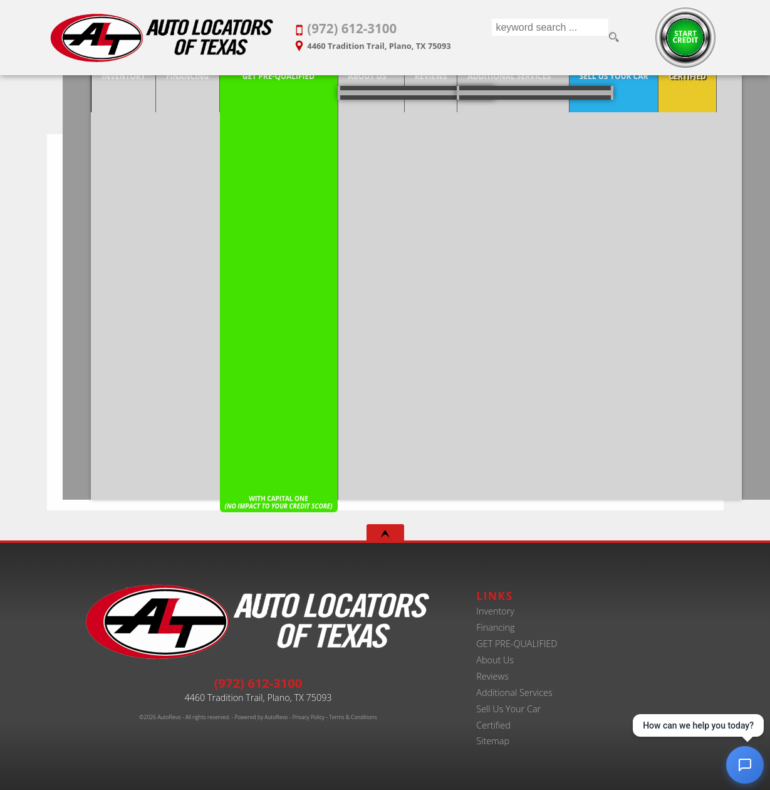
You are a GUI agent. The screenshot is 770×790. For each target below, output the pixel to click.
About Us (323, 89)
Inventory (495, 611)
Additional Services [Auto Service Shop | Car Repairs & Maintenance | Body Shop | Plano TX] (465, 89)
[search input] (548, 37)
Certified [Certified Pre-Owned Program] (643, 89)
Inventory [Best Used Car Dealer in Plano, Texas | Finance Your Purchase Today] (79, 89)
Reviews (492, 676)
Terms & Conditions (353, 717)
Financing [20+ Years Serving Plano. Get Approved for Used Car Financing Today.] (143, 89)
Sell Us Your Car (508, 709)
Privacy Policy (309, 717)
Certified (493, 725)
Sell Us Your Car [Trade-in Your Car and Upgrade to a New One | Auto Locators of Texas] (569, 89)
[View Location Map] (384, 41)
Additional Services (514, 692)
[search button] (614, 37)
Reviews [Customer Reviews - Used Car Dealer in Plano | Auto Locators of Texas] (386, 89)
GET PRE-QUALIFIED (516, 644)
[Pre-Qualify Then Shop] (234, 90)
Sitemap (492, 741)
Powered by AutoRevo (261, 717)
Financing (495, 627)
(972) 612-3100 (258, 683)
